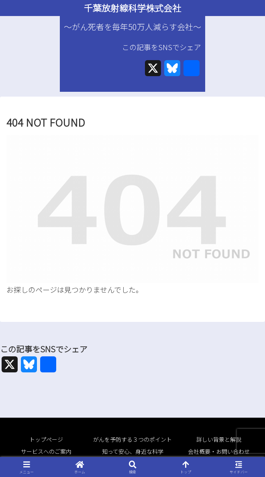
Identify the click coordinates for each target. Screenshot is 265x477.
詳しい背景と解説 (218, 439)
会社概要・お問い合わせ (219, 451)
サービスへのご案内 (46, 451)
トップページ (46, 439)
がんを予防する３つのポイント (132, 439)
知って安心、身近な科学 (132, 451)
